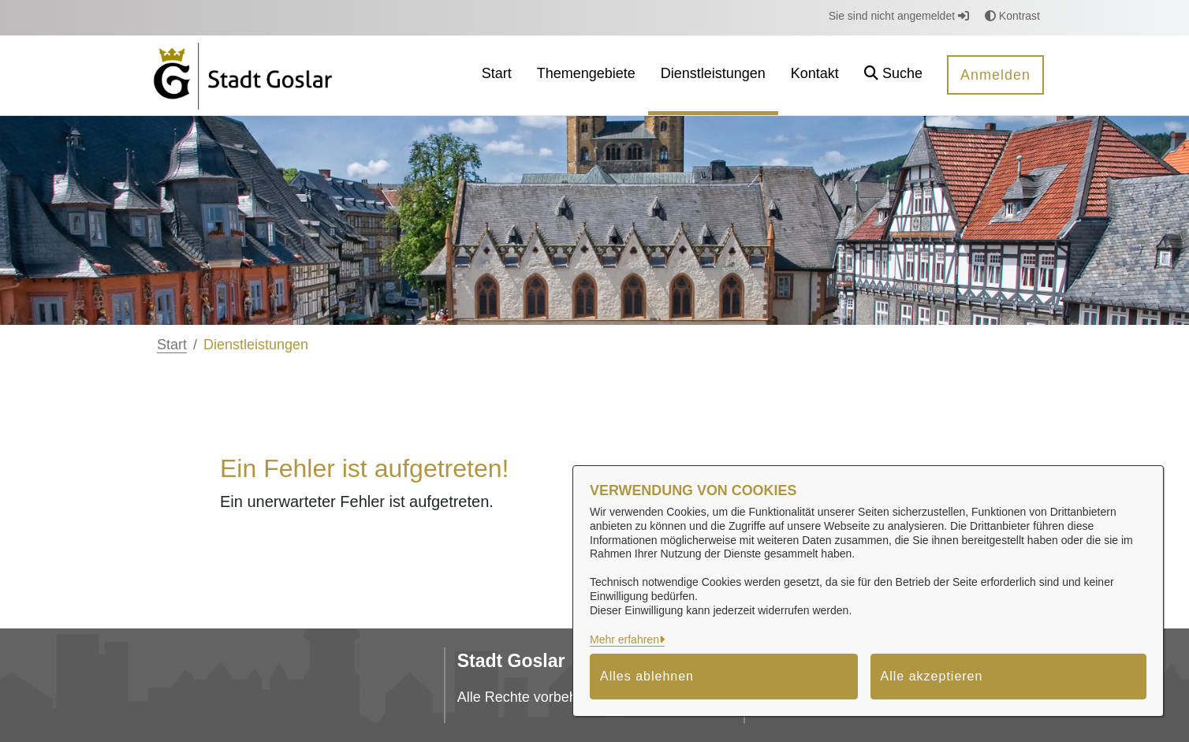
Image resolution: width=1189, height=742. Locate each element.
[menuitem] (496, 75)
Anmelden (995, 75)
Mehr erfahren (624, 639)
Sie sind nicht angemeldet (899, 15)
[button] (893, 75)
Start (172, 344)
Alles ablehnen (647, 676)
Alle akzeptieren (932, 676)
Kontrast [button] (1012, 15)
